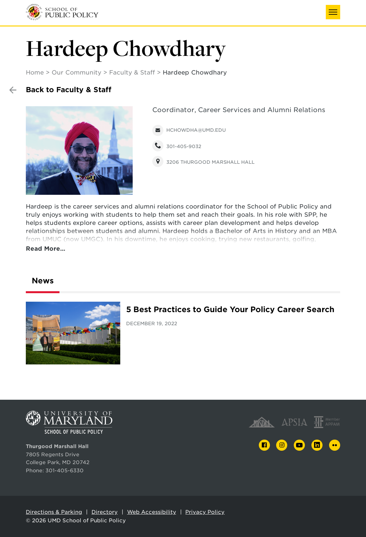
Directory (105, 512)
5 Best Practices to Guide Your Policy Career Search (230, 309)
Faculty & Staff (132, 72)
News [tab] (43, 280)
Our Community (76, 72)
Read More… (45, 248)
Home (35, 72)
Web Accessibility (151, 512)
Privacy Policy (205, 512)
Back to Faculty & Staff (68, 90)
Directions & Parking (54, 512)
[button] (333, 12)
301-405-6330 (64, 470)
